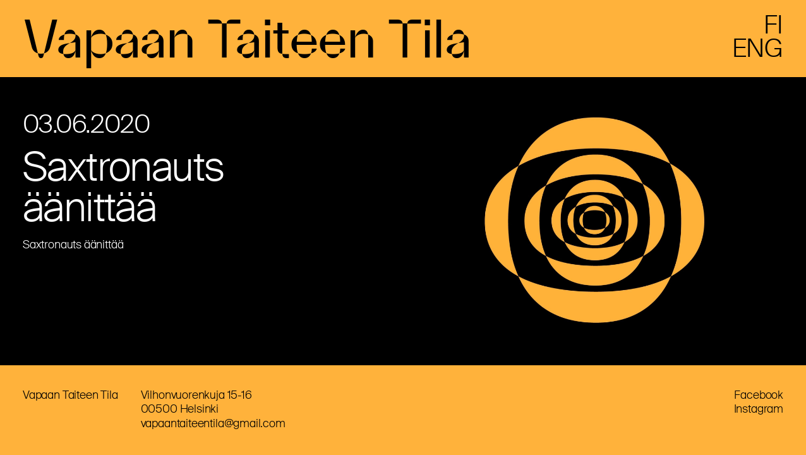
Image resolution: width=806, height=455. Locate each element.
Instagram (758, 408)
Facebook (758, 395)
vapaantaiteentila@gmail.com (213, 423)
